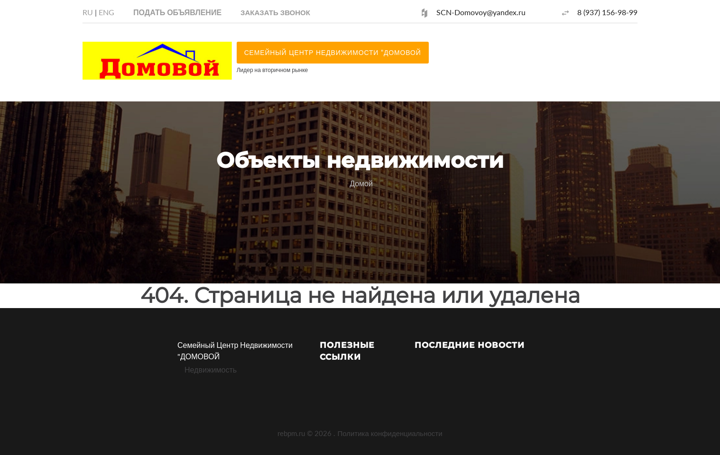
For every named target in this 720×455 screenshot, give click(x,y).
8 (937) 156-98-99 (607, 12)
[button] (275, 12)
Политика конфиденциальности (389, 433)
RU (88, 12)
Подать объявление (177, 12)
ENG (106, 12)
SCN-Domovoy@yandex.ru (481, 12)
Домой (361, 183)
